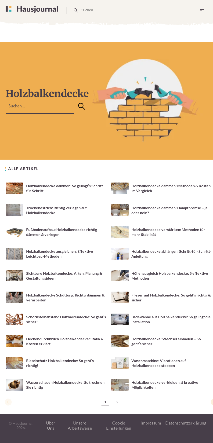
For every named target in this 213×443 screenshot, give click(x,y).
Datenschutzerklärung (185, 422)
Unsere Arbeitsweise (80, 425)
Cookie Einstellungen (118, 425)
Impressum (151, 422)
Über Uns (50, 425)
